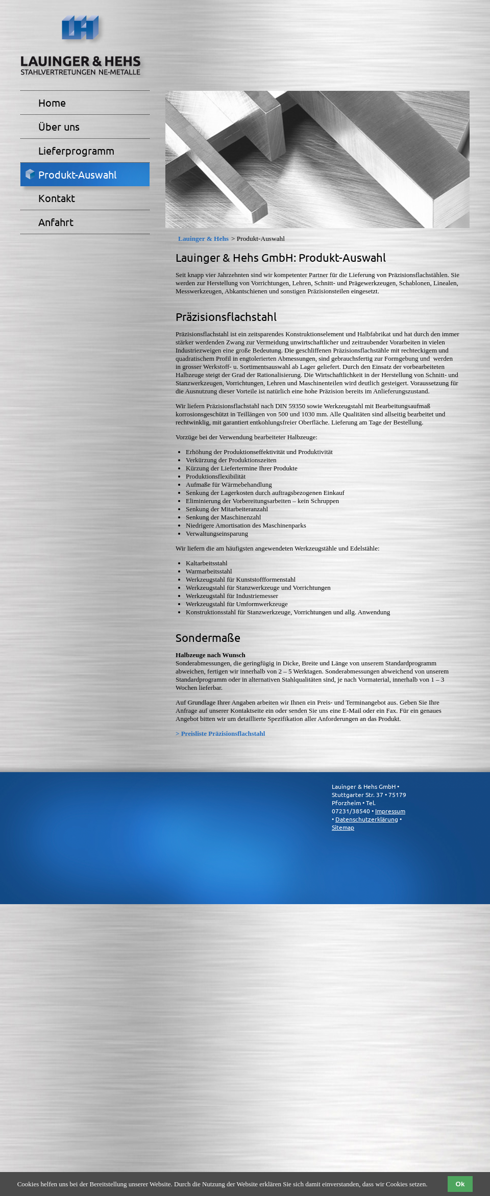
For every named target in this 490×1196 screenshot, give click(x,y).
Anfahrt (56, 221)
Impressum (390, 811)
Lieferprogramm (76, 150)
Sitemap (343, 827)
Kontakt (56, 197)
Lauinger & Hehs (203, 238)
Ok (460, 1184)
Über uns (59, 126)
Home (52, 102)
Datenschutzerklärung (366, 819)
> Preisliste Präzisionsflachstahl (220, 733)
